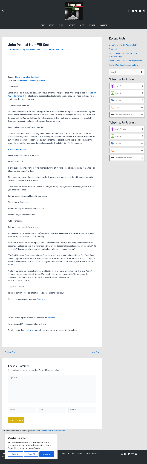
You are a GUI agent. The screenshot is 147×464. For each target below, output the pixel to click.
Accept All (46, 454)
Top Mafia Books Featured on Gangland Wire (125, 61)
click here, (30, 330)
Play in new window (22, 77)
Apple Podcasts (23, 80)
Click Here (41, 299)
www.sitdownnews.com (17, 149)
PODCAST (71, 453)
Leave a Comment (15, 49)
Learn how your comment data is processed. (49, 431)
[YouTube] (132, 454)
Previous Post (9, 352)
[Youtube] (140, 11)
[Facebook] (133, 11)
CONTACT (95, 453)
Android (33, 80)
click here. (51, 318)
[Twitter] (136, 11)
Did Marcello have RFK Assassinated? (123, 45)
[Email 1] (129, 11)
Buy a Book (113, 49)
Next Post (97, 352)
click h (41, 324)
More (44, 80)
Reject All (31, 454)
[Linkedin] (143, 11)
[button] (3, 11)
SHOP (79, 453)
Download (35, 77)
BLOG (63, 453)
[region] (31, 446)
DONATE (87, 453)
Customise (15, 454)
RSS (38, 80)
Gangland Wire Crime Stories (59, 49)
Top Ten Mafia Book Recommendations (124, 65)
